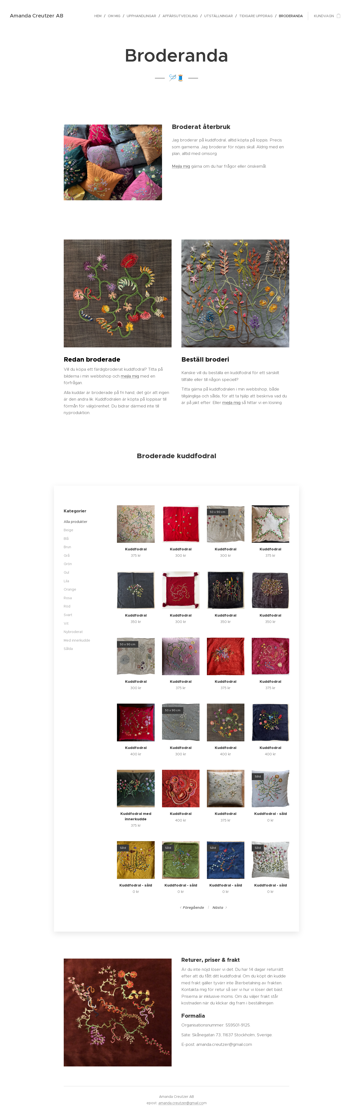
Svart (68, 615)
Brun (67, 547)
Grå (67, 555)
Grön (68, 564)
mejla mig (130, 376)
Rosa (68, 598)
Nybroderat (73, 632)
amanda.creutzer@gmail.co (180, 1103)
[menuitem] (99, 16)
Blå (66, 538)
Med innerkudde (77, 640)
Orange (70, 589)
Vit (66, 623)
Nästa (218, 907)
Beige (68, 530)
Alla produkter (75, 521)
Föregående (193, 907)
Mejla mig (181, 166)
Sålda (68, 649)
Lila (66, 581)
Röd (67, 606)
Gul (66, 572)
